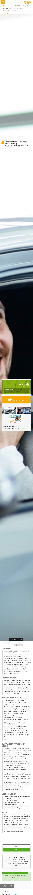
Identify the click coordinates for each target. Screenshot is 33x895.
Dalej (17, 849)
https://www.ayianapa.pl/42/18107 (12, 428)
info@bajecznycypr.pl (11, 10)
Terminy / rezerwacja (16, 399)
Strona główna (6, 641)
